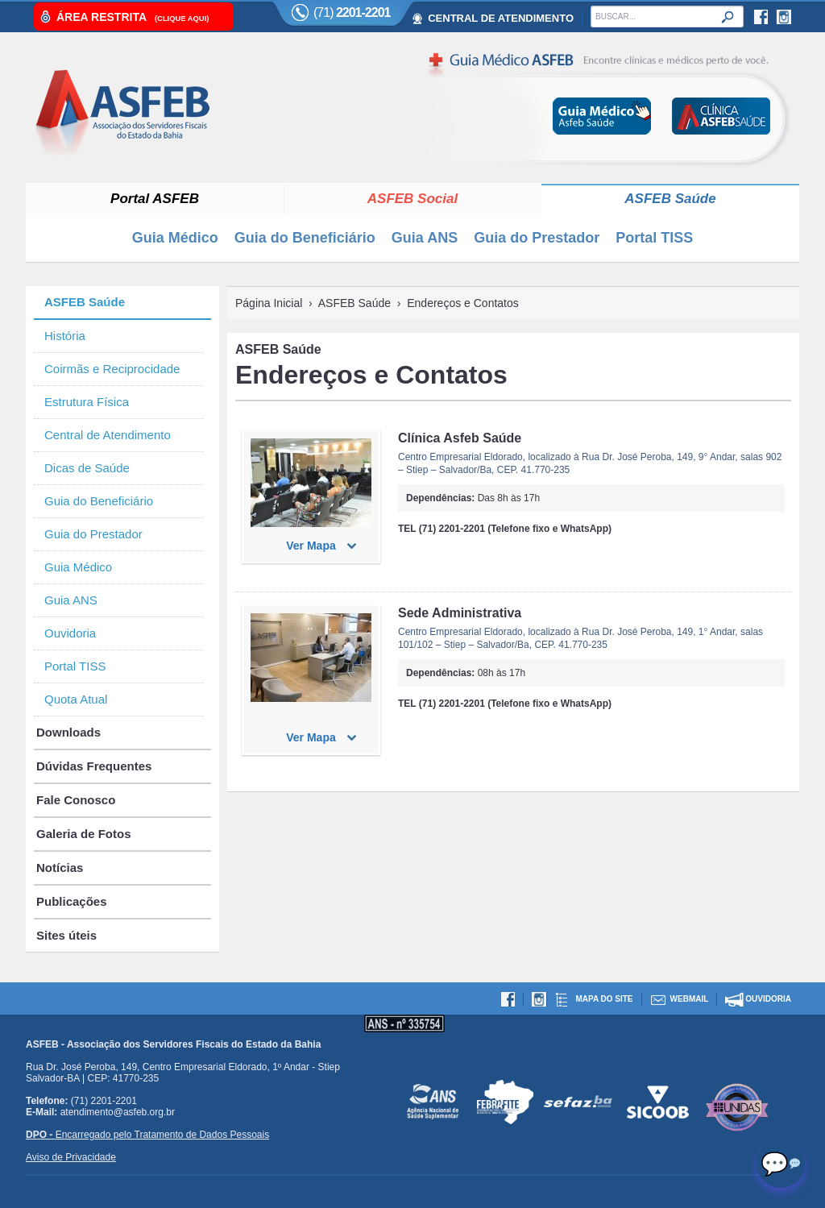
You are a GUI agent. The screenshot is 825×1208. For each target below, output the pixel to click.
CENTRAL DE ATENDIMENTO (501, 18)
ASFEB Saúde (669, 198)
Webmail (689, 998)
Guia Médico (175, 238)
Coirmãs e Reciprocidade (112, 369)
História (64, 335)
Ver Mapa (310, 545)
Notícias (59, 867)
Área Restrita (132, 16)
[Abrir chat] (781, 1164)
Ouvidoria (70, 633)
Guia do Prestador (536, 238)
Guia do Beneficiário (304, 238)
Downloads (68, 732)
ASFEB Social (412, 198)
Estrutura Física (86, 402)
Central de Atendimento (107, 435)
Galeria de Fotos (83, 834)
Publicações (71, 901)
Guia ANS (425, 238)
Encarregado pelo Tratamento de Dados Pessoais (147, 1134)
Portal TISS (654, 238)
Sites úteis (66, 935)
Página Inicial (268, 303)
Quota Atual (75, 699)
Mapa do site (603, 998)
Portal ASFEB (154, 198)
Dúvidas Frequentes (93, 766)
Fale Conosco (75, 800)
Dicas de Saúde (87, 468)
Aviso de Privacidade (71, 1157)
